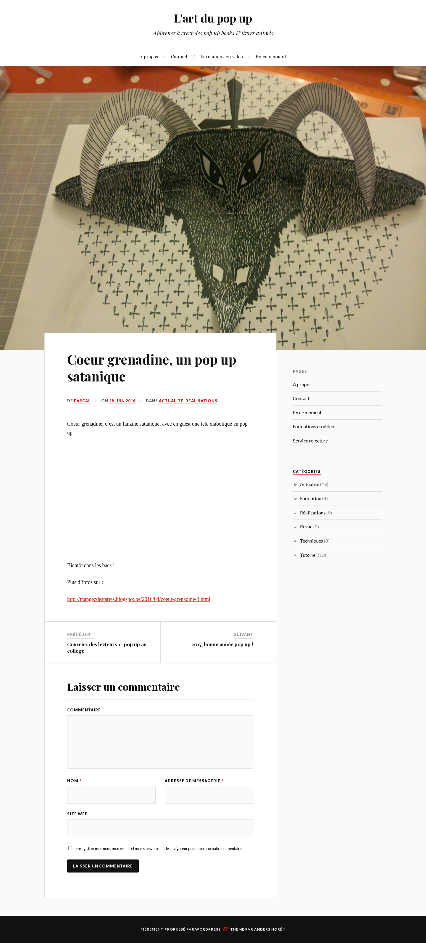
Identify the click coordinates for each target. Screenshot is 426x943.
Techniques (311, 540)
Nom (74, 780)
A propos (149, 56)
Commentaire (84, 710)
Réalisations (201, 400)
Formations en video (222, 56)
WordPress (208, 929)
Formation (310, 498)
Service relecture (310, 440)
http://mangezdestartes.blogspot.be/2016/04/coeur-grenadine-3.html (138, 599)
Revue (306, 526)
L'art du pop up (213, 17)
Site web (77, 814)
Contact (179, 56)
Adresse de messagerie (194, 780)
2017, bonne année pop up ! (222, 644)
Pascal (82, 400)
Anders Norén (269, 929)
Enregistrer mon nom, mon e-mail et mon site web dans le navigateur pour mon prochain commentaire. (159, 848)
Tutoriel (308, 555)
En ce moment (271, 56)
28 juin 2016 (122, 400)
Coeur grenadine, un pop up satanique (151, 367)
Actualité (171, 400)
